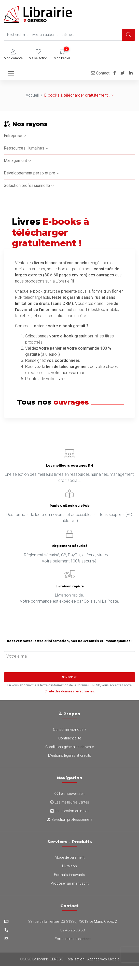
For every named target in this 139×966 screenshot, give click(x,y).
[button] (13, 54)
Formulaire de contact (73, 939)
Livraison (69, 866)
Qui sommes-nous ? (69, 729)
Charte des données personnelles (69, 691)
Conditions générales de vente (69, 747)
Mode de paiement (70, 857)
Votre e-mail (17, 656)
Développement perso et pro (29, 173)
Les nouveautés (69, 794)
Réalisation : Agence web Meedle (93, 959)
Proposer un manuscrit (70, 883)
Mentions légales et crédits (69, 755)
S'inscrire (69, 677)
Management (15, 160)
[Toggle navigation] (11, 73)
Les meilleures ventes (69, 802)
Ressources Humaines (24, 148)
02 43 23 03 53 (72, 930)
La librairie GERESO (47, 959)
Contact (100, 73)
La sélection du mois (69, 811)
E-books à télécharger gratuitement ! (76, 95)
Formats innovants (69, 875)
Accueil (32, 95)
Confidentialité (69, 738)
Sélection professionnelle (27, 185)
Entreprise (13, 135)
